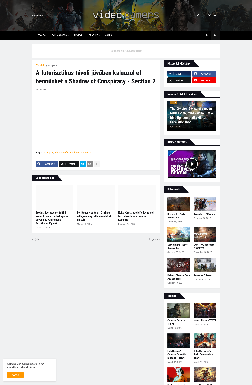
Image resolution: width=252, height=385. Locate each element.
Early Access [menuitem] (59, 35)
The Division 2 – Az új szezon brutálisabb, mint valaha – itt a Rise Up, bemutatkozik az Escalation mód (191, 115)
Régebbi (153, 239)
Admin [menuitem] (108, 35)
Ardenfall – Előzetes (204, 214)
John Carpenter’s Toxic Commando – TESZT (203, 355)
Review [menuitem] (78, 35)
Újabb (37, 239)
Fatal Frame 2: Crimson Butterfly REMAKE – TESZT (176, 355)
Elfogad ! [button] (15, 375)
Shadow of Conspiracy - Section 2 (73, 152)
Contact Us (37, 15)
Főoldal (40, 65)
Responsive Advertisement (126, 50)
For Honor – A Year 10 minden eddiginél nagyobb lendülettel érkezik (94, 216)
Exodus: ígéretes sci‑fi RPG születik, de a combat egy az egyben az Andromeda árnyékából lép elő (52, 218)
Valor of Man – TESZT (205, 320)
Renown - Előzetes (203, 275)
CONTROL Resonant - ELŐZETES (205, 246)
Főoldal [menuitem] (42, 35)
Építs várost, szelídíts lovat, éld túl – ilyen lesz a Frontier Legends (136, 216)
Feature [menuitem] (93, 35)
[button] (35, 35)
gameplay (51, 65)
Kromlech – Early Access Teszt (176, 216)
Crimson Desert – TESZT (176, 322)
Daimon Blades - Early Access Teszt (178, 277)
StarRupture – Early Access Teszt (177, 246)
